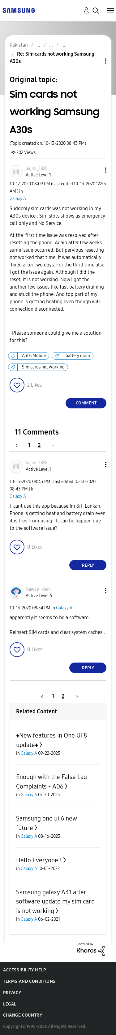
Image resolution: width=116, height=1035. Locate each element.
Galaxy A (18, 198)
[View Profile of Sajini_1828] (37, 168)
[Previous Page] (19, 445)
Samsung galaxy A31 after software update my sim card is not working (55, 901)
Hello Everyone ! (39, 860)
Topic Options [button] (95, 61)
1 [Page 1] (29, 445)
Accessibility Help (24, 970)
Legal (9, 1004)
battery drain (78, 355)
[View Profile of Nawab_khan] (38, 589)
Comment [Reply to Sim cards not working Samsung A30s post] (86, 403)
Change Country (22, 1015)
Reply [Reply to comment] (88, 565)
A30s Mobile (34, 355)
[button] (95, 170)
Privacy (12, 992)
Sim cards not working (43, 367)
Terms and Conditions (29, 981)
